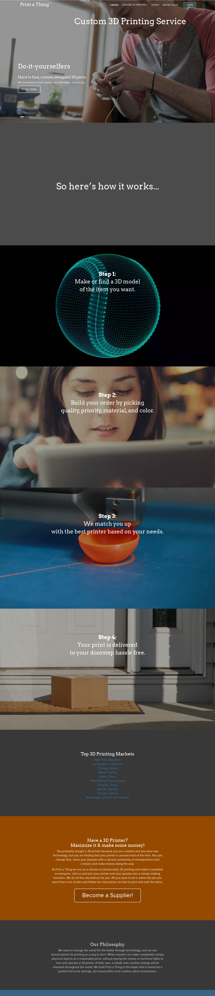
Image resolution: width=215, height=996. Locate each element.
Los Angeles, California (107, 764)
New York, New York (107, 760)
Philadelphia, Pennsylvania (107, 781)
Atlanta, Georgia (107, 789)
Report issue (170, 5)
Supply (155, 5)
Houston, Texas (108, 785)
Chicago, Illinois (107, 768)
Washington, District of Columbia (107, 797)
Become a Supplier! (107, 895)
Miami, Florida (107, 772)
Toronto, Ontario (107, 793)
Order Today (29, 89)
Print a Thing (36, 4)
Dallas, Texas (107, 776)
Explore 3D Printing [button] (135, 4)
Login (189, 4)
